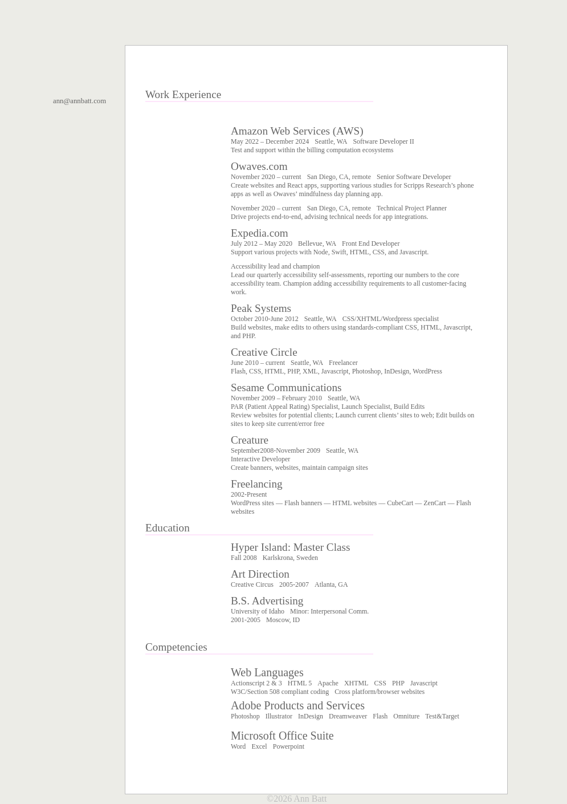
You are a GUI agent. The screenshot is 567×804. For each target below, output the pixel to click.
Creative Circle (264, 352)
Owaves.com (259, 166)
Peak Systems (261, 308)
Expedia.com (259, 233)
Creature (249, 440)
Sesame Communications (286, 387)
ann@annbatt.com (79, 101)
